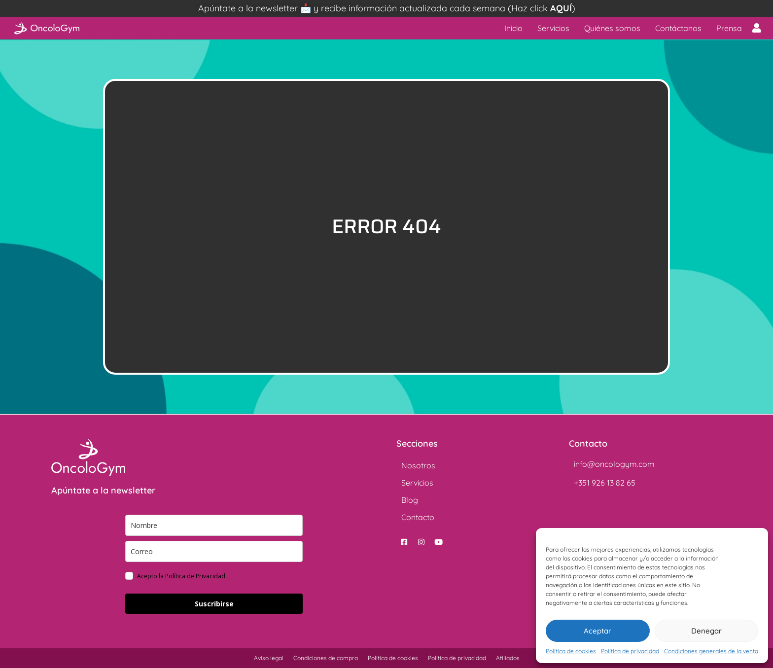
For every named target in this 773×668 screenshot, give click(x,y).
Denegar (706, 630)
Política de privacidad (630, 651)
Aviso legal (268, 658)
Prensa (729, 28)
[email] (214, 551)
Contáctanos (678, 28)
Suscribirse (214, 603)
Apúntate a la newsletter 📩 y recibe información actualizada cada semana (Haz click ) (386, 8)
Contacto (417, 517)
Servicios (553, 28)
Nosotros (418, 465)
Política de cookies (571, 651)
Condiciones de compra (325, 658)
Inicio (513, 28)
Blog (409, 500)
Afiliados (508, 658)
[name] (214, 525)
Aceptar (597, 630)
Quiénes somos (612, 28)
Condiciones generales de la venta (711, 651)
